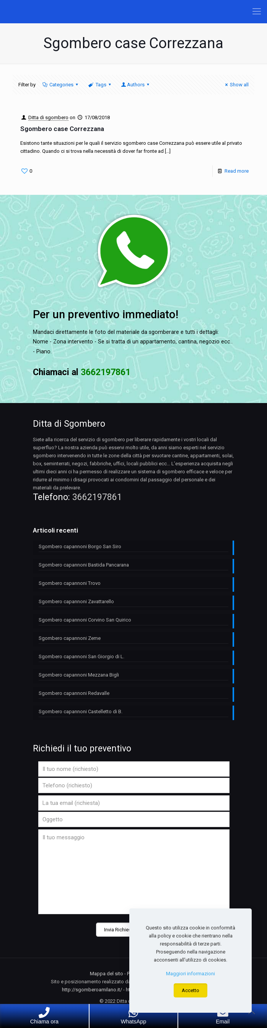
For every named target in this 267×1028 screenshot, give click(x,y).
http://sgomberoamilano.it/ (92, 989)
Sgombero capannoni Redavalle (74, 693)
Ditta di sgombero (48, 117)
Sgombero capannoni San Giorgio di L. (81, 656)
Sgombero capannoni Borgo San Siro (80, 546)
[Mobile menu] (256, 11)
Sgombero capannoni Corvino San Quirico (85, 620)
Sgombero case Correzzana (62, 129)
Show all (236, 84)
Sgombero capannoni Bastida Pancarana (84, 565)
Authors (135, 84)
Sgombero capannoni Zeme (70, 638)
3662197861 (97, 497)
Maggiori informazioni (190, 973)
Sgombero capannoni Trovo (70, 583)
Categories (60, 84)
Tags (100, 84)
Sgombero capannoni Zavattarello (76, 601)
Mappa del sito (106, 973)
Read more (237, 171)
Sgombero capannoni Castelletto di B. (80, 711)
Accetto (190, 990)
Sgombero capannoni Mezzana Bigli (79, 675)
